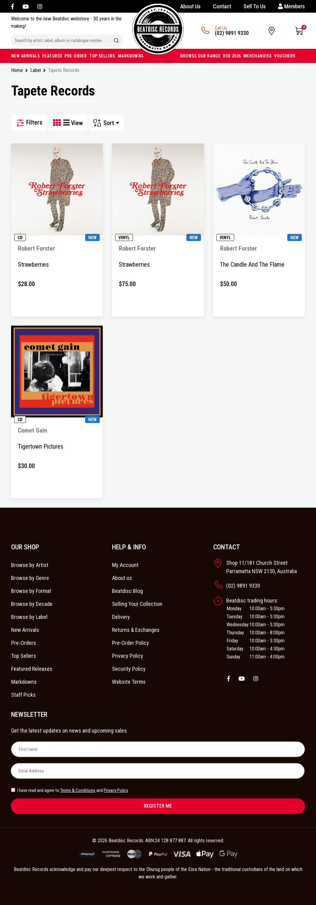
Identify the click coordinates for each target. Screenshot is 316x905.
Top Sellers (23, 656)
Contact (222, 6)
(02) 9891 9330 (232, 33)
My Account (125, 565)
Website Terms (129, 682)
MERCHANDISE (257, 55)
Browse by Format (31, 591)
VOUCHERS (284, 55)
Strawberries (33, 264)
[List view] (67, 123)
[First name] (158, 749)
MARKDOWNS (131, 55)
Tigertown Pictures (40, 446)
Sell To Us (254, 6)
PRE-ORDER (75, 55)
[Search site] (116, 40)
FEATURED (52, 55)
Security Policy (129, 669)
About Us (190, 6)
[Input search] (60, 40)
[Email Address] (158, 771)
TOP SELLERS (102, 55)
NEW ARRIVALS (25, 55)
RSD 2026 (232, 55)
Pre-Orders (23, 643)
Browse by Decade (31, 604)
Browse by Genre (30, 578)
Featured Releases (31, 669)
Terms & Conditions (77, 790)
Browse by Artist (29, 565)
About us (122, 578)
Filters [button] (29, 122)
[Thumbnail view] (58, 123)
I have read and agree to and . (70, 790)
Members (291, 6)
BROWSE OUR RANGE (200, 55)
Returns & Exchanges (136, 630)
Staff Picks (23, 694)
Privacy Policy (127, 656)
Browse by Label (29, 617)
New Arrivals (25, 630)
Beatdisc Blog (127, 591)
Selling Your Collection (137, 604)
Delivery (121, 617)
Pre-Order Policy (130, 643)
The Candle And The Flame (252, 264)
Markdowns (24, 682)
